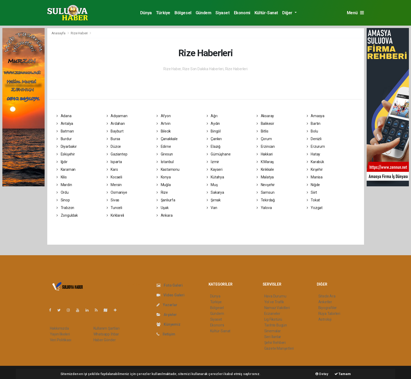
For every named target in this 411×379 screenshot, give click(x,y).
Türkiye (163, 12)
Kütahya (215, 177)
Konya (164, 177)
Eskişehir (65, 154)
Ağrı (212, 116)
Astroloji (325, 319)
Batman (65, 131)
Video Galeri (171, 295)
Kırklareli (115, 215)
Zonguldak (67, 215)
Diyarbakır (66, 146)
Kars (112, 169)
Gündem (203, 12)
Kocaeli (114, 177)
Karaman (65, 169)
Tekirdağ (266, 200)
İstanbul (165, 162)
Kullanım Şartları (106, 328)
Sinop (63, 200)
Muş (212, 185)
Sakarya (215, 192)
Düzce (114, 146)
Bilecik (164, 131)
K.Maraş (265, 162)
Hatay (313, 154)
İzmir (213, 162)
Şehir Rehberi (275, 342)
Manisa (315, 177)
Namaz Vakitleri (277, 308)
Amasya (315, 116)
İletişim (166, 334)
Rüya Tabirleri (329, 313)
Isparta (114, 162)
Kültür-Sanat (266, 12)
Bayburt (115, 131)
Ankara (164, 215)
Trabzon (65, 208)
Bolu (312, 131)
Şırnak (214, 200)
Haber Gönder (104, 340)
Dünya (146, 12)
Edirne (164, 146)
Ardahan (116, 123)
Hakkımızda (59, 328)
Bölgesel (182, 12)
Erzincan (266, 146)
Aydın (213, 123)
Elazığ (213, 146)
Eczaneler (272, 313)
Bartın (313, 123)
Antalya (64, 123)
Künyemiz (169, 324)
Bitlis (262, 131)
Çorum (264, 139)
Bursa (113, 139)
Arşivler (167, 314)
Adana (64, 116)
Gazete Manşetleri (279, 348)
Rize (162, 192)
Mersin (114, 185)
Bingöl (214, 131)
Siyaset (222, 12)
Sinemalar (272, 331)
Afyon (164, 116)
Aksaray (265, 116)
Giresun (165, 154)
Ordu (62, 192)
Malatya (265, 177)
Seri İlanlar (272, 337)
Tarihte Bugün (275, 325)
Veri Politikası (60, 340)
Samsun (265, 192)
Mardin (64, 185)
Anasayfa (58, 33)
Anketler (325, 302)
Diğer (288, 12)
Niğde (313, 185)
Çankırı (214, 139)
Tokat (313, 200)
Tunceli (114, 208)
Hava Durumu (275, 296)
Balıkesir (265, 123)
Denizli (314, 139)
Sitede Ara (327, 296)
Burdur (64, 139)
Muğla (164, 185)
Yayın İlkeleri (60, 334)
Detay (321, 374)
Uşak (163, 208)
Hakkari (265, 154)
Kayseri (215, 169)
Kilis (61, 177)
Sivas (113, 200)
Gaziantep (117, 154)
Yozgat (315, 208)
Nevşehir (266, 185)
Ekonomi (242, 12)
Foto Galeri (170, 285)
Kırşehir (315, 169)
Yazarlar (167, 305)
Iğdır (62, 162)
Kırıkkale (265, 169)
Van (212, 208)
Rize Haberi (79, 33)
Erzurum (316, 146)
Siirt (312, 192)
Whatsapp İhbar (106, 334)
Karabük (315, 162)
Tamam (342, 374)
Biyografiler (327, 308)
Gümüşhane (219, 154)
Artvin (163, 123)
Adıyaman (117, 116)
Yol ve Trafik (274, 302)
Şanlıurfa (166, 200)
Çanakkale (167, 139)
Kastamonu (168, 169)
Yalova (264, 208)
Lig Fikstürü (273, 319)
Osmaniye (117, 192)
